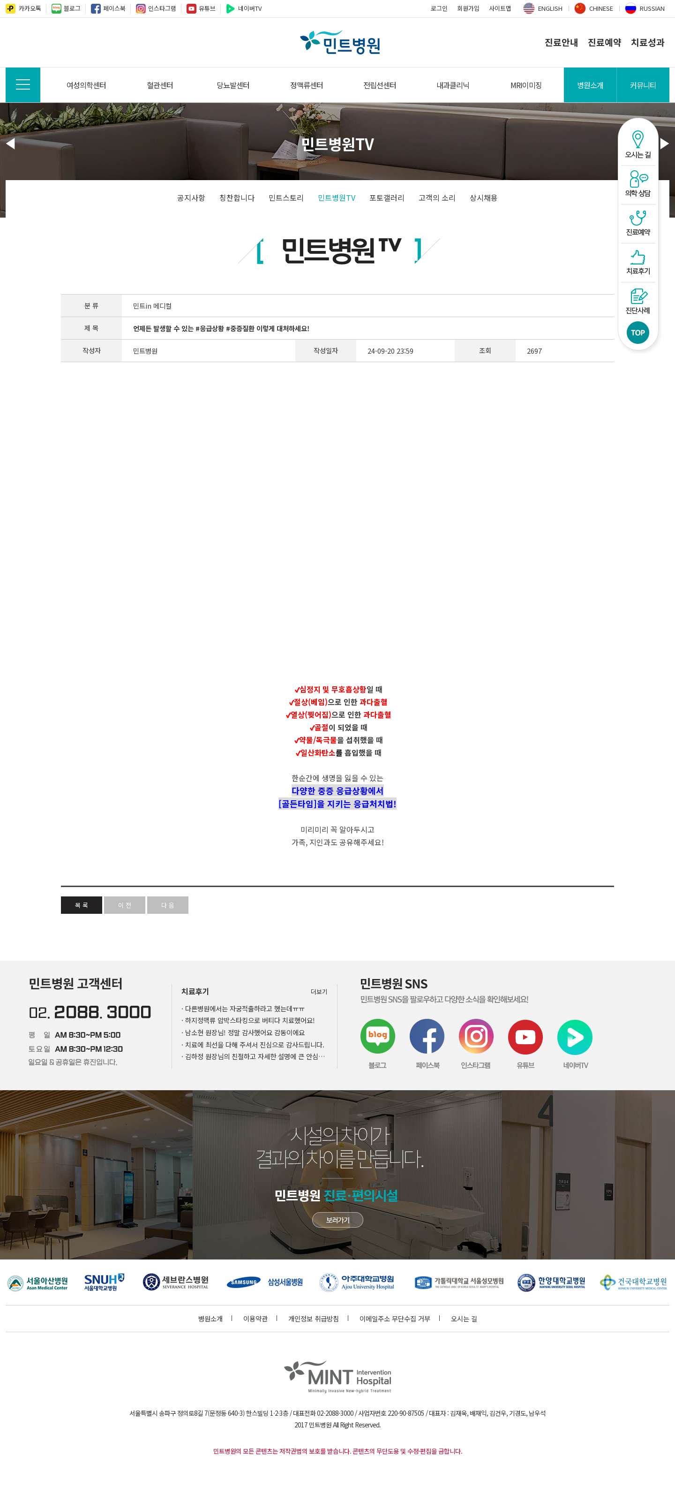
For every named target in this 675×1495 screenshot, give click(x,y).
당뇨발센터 (233, 85)
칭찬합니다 (237, 197)
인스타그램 (162, 8)
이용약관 (260, 1318)
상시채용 (484, 197)
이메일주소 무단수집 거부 (400, 1318)
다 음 (167, 905)
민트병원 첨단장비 (337, 1220)
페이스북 (114, 8)
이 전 (124, 905)
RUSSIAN (652, 8)
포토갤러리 (387, 197)
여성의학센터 (86, 85)
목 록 (81, 905)
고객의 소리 (437, 197)
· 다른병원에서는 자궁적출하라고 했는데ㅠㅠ (243, 1008)
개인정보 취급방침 (318, 1318)
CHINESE (601, 8)
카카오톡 (30, 8)
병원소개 (590, 85)
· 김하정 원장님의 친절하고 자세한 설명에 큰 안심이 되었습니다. (254, 1056)
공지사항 (191, 197)
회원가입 (468, 8)
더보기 (319, 991)
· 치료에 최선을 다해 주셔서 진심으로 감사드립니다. (252, 1044)
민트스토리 (286, 197)
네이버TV (250, 8)
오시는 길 (464, 1318)
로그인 (439, 8)
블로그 (72, 8)
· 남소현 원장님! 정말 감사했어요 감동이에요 (243, 1032)
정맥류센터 (306, 85)
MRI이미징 (526, 85)
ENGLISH (550, 8)
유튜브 (207, 8)
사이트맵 (500, 8)
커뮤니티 (643, 85)
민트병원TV (336, 197)
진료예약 (605, 42)
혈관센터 (160, 85)
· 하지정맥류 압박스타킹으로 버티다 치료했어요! (248, 1020)
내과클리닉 (452, 85)
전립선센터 (379, 85)
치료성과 (648, 42)
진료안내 (561, 42)
